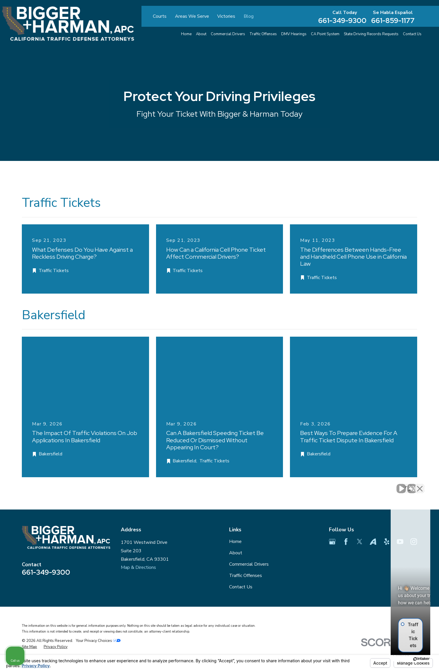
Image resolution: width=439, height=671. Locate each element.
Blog (249, 16)
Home (235, 541)
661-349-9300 (342, 20)
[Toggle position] (407, 485)
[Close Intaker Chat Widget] (419, 485)
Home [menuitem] (186, 34)
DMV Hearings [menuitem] (294, 34)
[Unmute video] (336, 485)
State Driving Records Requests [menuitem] (371, 34)
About (235, 553)
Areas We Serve (192, 16)
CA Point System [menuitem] (325, 34)
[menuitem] (29, 647)
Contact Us (240, 587)
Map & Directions (138, 567)
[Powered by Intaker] (389, 659)
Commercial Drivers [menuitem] (228, 34)
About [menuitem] (201, 34)
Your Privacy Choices (98, 640)
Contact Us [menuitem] (412, 34)
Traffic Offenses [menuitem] (263, 34)
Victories (226, 16)
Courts (160, 16)
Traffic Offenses (245, 575)
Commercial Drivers (249, 564)
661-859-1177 (393, 20)
